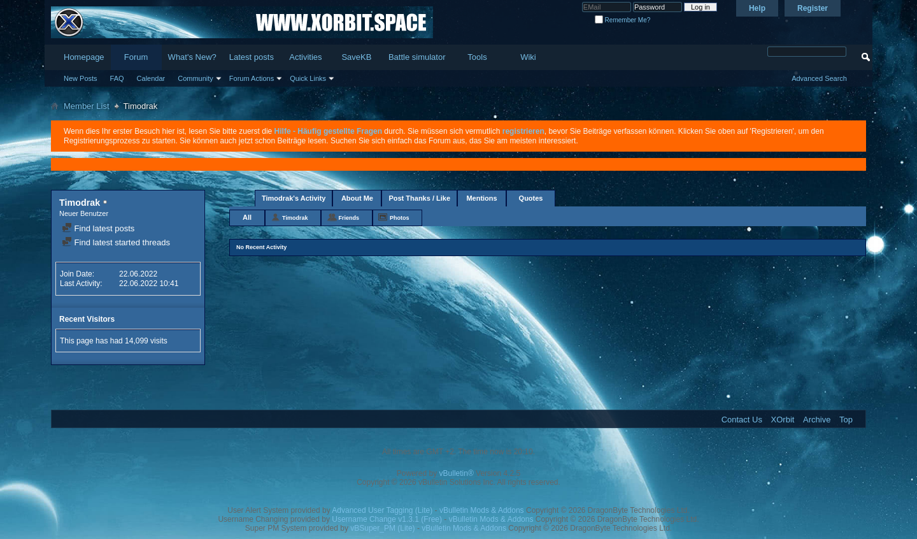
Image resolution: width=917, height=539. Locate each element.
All (247, 217)
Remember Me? (622, 20)
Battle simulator (417, 57)
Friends (348, 218)
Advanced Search (819, 78)
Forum (136, 57)
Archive (816, 419)
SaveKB (356, 57)
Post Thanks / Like (419, 198)
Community (195, 78)
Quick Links (308, 78)
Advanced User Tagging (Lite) (382, 510)
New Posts (80, 78)
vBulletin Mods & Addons (481, 510)
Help (757, 8)
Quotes (531, 198)
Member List (87, 106)
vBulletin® (456, 473)
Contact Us (742, 419)
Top (846, 419)
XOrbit (783, 419)
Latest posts (251, 57)
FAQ (117, 78)
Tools (477, 57)
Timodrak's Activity (293, 198)
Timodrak (295, 218)
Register (812, 8)
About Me (357, 198)
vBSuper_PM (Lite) (382, 528)
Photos (399, 218)
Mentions (481, 198)
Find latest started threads (116, 242)
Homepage (84, 57)
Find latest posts (98, 228)
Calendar (151, 78)
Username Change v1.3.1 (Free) (387, 519)
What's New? (192, 57)
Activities (305, 57)
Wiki (528, 57)
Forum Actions (251, 78)
